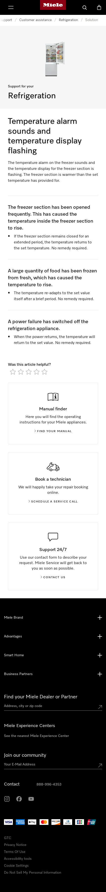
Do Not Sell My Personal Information (32, 872)
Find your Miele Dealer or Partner (40, 696)
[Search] (85, 7)
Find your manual (53, 431)
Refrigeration (68, 20)
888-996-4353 (49, 784)
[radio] (13, 372)
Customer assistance (35, 20)
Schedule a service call (53, 501)
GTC (7, 838)
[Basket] (99, 7)
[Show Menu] (11, 7)
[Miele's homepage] (53, 7)
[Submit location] (100, 707)
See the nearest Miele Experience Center (36, 736)
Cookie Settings (16, 865)
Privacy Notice (15, 845)
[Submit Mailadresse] (100, 765)
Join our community (25, 755)
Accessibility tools (18, 859)
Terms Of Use (14, 852)
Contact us (53, 577)
